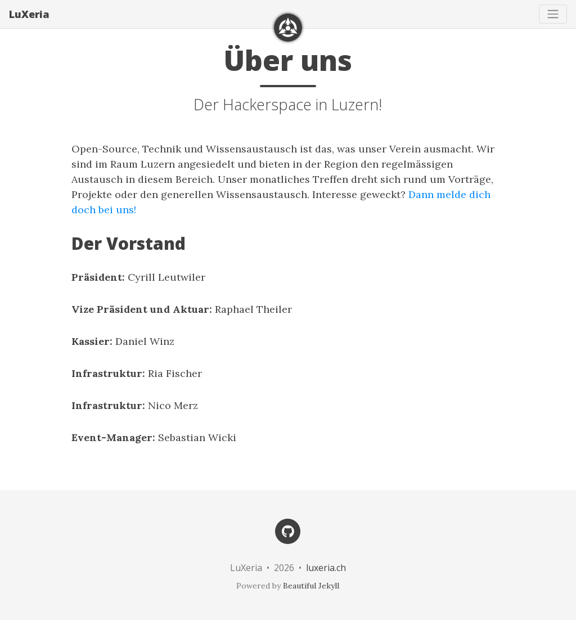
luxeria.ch (326, 567)
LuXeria (29, 14)
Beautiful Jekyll (311, 586)
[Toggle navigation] (553, 14)
